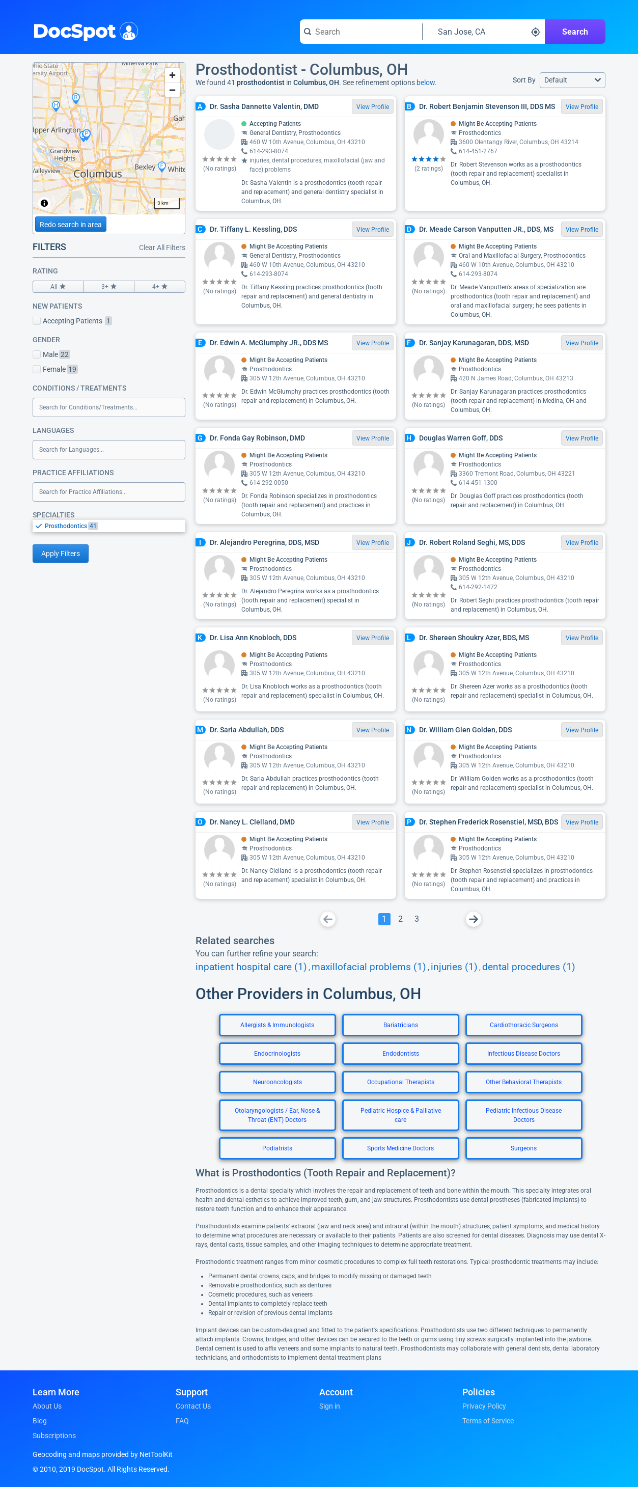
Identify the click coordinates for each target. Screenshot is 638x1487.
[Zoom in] (172, 75)
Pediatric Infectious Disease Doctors (524, 1115)
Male (51, 354)
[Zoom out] (172, 89)
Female (55, 369)
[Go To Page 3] (417, 919)
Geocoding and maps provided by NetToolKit (103, 1454)
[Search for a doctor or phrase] (361, 31)
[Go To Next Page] (473, 919)
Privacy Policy (484, 1406)
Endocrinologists (277, 1053)
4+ (159, 286)
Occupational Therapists (400, 1082)
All (58, 286)
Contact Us (193, 1406)
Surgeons (524, 1148)
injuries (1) (454, 967)
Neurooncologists (277, 1082)
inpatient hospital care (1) (251, 967)
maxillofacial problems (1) (369, 967)
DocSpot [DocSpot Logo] (83, 30)
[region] (109, 138)
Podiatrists (277, 1148)
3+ (109, 286)
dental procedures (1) (528, 967)
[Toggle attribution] (44, 203)
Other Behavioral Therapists (524, 1082)
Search (575, 32)
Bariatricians (400, 1025)
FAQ (182, 1421)
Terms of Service (488, 1421)
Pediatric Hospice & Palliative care (400, 1115)
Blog (40, 1421)
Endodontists (400, 1053)
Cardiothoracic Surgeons (524, 1025)
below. (427, 82)
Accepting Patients (72, 320)
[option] (115, 526)
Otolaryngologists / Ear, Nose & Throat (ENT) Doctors (277, 1115)
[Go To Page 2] (401, 919)
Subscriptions (54, 1435)
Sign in (329, 1406)
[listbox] (109, 525)
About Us (47, 1406)
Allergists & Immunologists (277, 1025)
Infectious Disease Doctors (523, 1053)
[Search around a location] (484, 31)
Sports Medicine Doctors (400, 1148)
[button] (572, 80)
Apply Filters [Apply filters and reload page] (60, 553)
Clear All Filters (162, 247)
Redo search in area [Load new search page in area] (71, 225)
